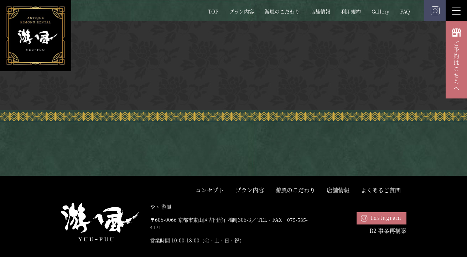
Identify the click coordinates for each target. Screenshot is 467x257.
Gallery (380, 11)
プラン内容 (241, 11)
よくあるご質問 (381, 190)
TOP (213, 11)
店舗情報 (320, 11)
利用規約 (351, 11)
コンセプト (210, 190)
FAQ (405, 11)
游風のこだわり (282, 11)
